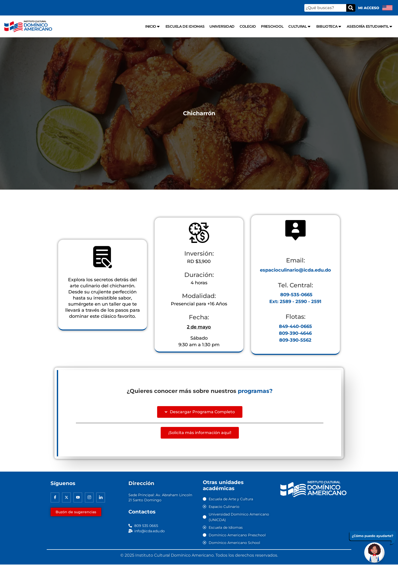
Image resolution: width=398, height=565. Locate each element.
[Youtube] (77, 498)
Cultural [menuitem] (299, 26)
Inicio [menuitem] (152, 26)
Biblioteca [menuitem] (329, 26)
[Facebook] (55, 498)
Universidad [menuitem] (222, 26)
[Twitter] (66, 498)
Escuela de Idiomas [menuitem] (185, 26)
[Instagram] (89, 498)
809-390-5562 (295, 340)
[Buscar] (350, 8)
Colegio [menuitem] (248, 26)
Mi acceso (368, 8)
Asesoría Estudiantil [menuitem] (370, 26)
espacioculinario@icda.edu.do (295, 270)
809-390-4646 (295, 333)
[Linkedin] (100, 498)
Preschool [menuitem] (272, 26)
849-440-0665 (295, 326)
